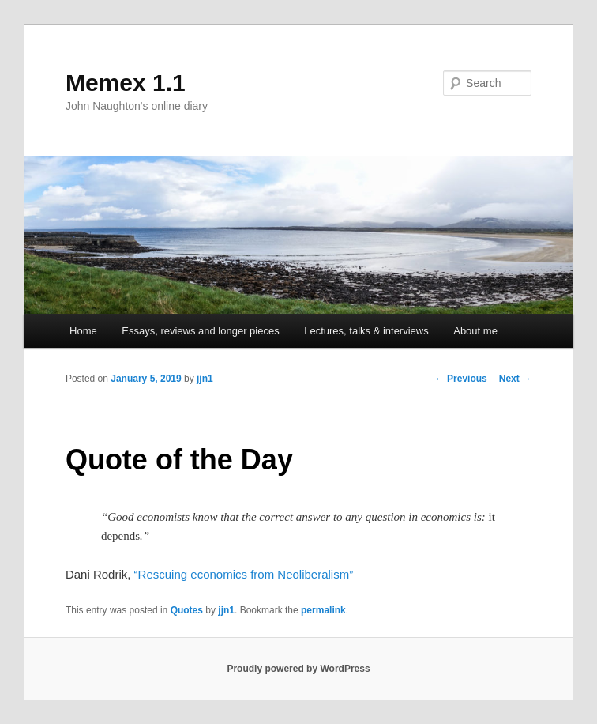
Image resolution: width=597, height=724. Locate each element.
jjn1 (205, 378)
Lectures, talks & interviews (366, 331)
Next (515, 378)
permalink (323, 610)
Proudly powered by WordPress (298, 668)
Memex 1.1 (126, 83)
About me (475, 331)
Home (83, 331)
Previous (461, 378)
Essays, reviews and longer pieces (200, 331)
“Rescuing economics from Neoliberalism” (244, 574)
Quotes (187, 610)
